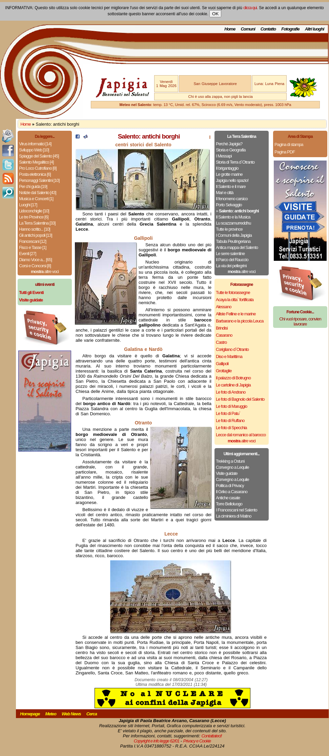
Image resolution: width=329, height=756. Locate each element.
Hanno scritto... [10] (34, 229)
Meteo (50, 713)
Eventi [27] (27, 253)
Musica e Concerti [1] (36, 198)
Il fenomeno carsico (232, 198)
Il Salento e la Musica (233, 216)
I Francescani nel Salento (236, 509)
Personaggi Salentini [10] (39, 180)
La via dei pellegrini (231, 265)
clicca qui (249, 7)
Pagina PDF (284, 151)
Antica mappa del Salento (237, 247)
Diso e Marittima (229, 356)
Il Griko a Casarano (231, 491)
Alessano (223, 306)
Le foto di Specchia (231, 427)
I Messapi (224, 156)
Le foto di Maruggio (231, 406)
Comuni (248, 28)
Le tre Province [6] (33, 216)
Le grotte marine (229, 174)
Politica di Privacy (230, 485)
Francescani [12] (32, 241)
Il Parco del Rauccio (232, 259)
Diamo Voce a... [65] (35, 259)
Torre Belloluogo (229, 503)
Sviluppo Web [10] (34, 149)
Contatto (268, 28)
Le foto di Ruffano (230, 420)
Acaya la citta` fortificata (234, 299)
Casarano (224, 335)
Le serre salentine (230, 253)
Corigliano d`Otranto (232, 349)
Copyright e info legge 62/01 (157, 740)
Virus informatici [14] (35, 143)
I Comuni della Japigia (234, 235)
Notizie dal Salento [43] (37, 192)
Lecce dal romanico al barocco (241, 434)
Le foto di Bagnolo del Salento (240, 399)
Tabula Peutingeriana (233, 241)
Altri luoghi (314, 28)
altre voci (45, 271)
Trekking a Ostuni (230, 461)
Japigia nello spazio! (232, 180)
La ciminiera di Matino (233, 516)
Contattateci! (211, 735)
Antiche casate (228, 497)
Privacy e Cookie (197, 740)
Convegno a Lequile (232, 467)
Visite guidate (227, 473)
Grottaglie (223, 370)
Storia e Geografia (231, 149)
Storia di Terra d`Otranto (235, 162)
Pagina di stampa (288, 144)
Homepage (30, 713)
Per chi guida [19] (33, 186)
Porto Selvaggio (229, 204)
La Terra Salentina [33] (37, 223)
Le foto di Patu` (228, 413)
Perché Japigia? (229, 143)
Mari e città (224, 192)
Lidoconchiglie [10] (34, 210)
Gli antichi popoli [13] (35, 235)
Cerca (91, 713)
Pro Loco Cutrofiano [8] (38, 168)
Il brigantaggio (227, 168)
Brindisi (222, 328)
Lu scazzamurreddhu (233, 223)
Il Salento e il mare (231, 186)
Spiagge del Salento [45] (39, 156)
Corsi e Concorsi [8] (35, 265)
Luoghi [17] (28, 204)
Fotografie (290, 28)
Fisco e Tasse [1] (32, 247)
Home (229, 28)
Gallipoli (222, 363)
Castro (221, 342)
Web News (71, 713)
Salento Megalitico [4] (36, 162)
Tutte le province (229, 229)
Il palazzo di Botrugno (233, 377)
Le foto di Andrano (231, 392)
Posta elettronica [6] (35, 174)
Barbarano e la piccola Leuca (239, 320)
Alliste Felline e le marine (236, 313)
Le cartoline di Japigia (233, 384)
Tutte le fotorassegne (233, 292)
